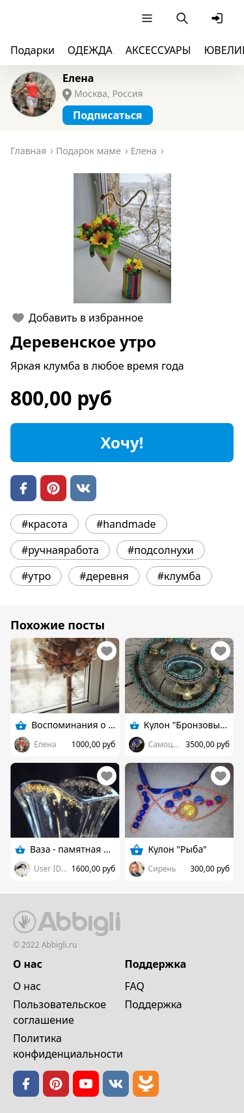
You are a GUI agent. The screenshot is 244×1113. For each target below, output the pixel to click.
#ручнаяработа (60, 550)
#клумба (179, 576)
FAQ (134, 986)
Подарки (32, 50)
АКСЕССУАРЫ (158, 50)
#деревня (104, 576)
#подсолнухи (161, 550)
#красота (44, 524)
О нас (27, 986)
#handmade (126, 524)
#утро (36, 576)
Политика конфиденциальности (68, 1046)
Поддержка (153, 1004)
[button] (122, 238)
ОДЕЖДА (90, 50)
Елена (78, 78)
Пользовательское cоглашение (59, 1012)
